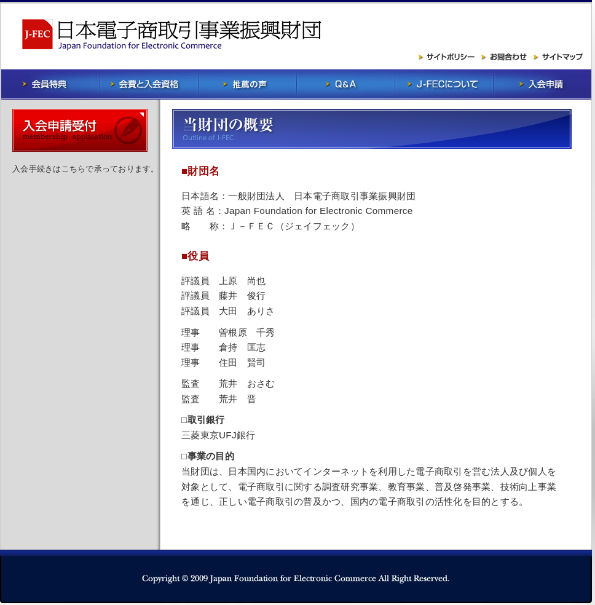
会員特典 (50, 84)
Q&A (345, 84)
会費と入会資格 (149, 84)
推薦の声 (247, 84)
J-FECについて (444, 84)
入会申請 (542, 84)
